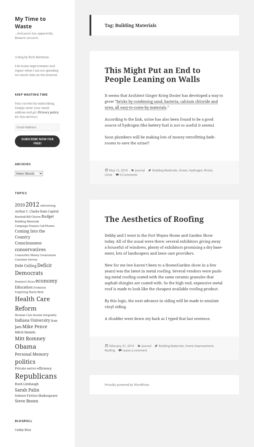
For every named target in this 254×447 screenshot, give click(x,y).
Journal (140, 170)
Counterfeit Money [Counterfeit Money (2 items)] (27, 255)
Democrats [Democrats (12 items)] (29, 272)
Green (183, 170)
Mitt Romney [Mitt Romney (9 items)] (30, 338)
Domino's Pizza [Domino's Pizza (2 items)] (25, 281)
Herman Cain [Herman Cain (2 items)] (23, 315)
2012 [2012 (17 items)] (32, 204)
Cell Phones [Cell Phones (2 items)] (47, 226)
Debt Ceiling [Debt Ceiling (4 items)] (25, 265)
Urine (108, 175)
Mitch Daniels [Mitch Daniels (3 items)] (25, 332)
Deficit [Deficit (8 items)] (44, 265)
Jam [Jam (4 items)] (18, 326)
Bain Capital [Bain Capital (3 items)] (49, 211)
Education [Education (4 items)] (24, 287)
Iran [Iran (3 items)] (54, 320)
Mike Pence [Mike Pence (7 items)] (34, 326)
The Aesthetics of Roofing (154, 219)
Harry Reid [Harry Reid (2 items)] (36, 292)
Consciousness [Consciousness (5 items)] (28, 243)
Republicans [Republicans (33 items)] (36, 376)
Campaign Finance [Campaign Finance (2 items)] (27, 226)
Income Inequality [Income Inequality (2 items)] (45, 315)
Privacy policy (48, 112)
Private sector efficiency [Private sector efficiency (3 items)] (33, 368)
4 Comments (128, 175)
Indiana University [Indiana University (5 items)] (32, 320)
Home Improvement (199, 346)
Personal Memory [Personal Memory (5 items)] (32, 354)
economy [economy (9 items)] (46, 280)
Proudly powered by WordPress (127, 385)
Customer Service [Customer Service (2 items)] (26, 259)
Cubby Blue (23, 430)
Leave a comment (135, 350)
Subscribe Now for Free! (37, 141)
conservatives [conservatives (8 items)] (30, 249)
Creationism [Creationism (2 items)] (48, 255)
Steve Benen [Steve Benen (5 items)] (26, 401)
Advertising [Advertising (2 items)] (48, 205)
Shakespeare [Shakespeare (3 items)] (48, 395)
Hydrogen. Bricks (201, 170)
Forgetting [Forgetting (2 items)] (21, 292)
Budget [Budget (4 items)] (47, 216)
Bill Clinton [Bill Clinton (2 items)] (33, 216)
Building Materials (164, 170)
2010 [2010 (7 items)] (20, 205)
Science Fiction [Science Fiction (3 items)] (26, 395)
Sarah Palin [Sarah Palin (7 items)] (27, 390)
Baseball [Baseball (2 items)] (20, 216)
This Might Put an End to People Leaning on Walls (152, 74)
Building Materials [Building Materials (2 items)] (27, 221)
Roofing (110, 350)
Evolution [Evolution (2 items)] (39, 287)
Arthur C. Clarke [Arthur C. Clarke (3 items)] (27, 211)
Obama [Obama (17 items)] (25, 346)
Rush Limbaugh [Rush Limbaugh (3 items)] (27, 384)
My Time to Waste (30, 22)
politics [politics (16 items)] (25, 361)
